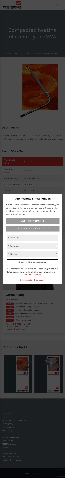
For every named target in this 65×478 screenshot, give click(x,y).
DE (25, 274)
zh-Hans (37, 274)
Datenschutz (26, 280)
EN (30, 274)
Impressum (39, 280)
